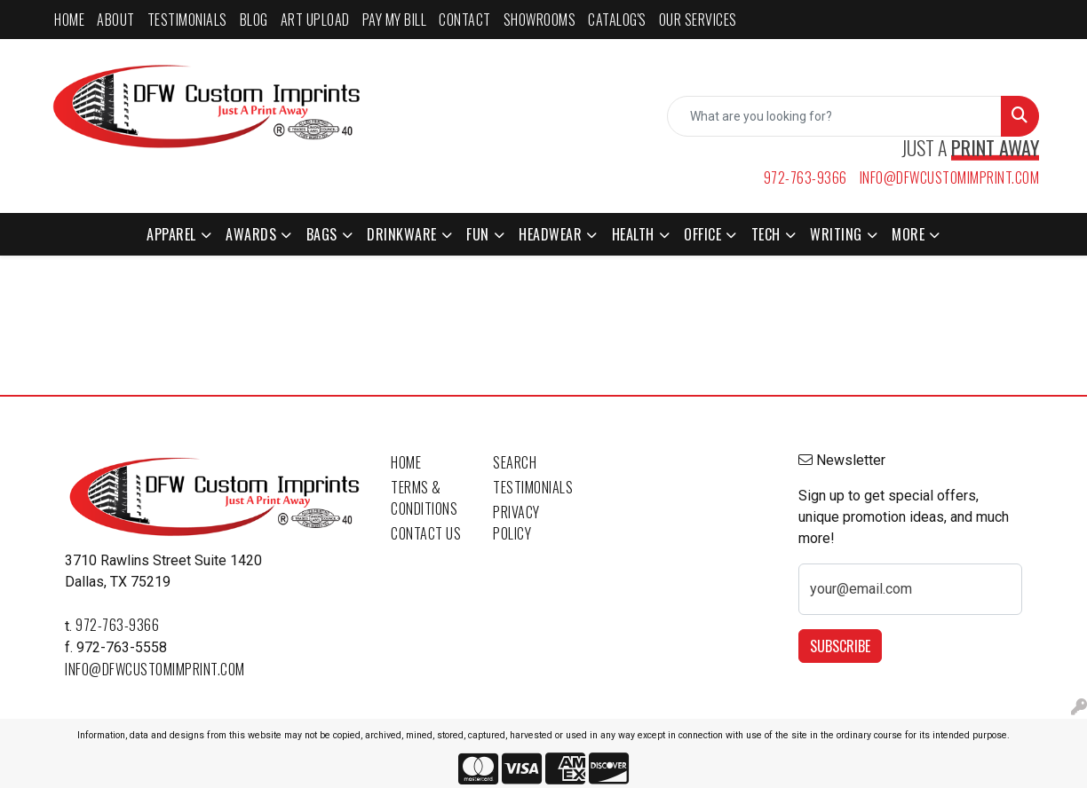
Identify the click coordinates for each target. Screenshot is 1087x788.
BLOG (254, 19)
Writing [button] (836, 234)
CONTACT (465, 19)
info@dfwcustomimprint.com (950, 177)
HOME (69, 19)
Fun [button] (477, 234)
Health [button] (633, 234)
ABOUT (116, 19)
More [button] (908, 234)
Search (514, 462)
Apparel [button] (171, 234)
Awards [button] (251, 234)
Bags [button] (321, 234)
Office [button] (702, 234)
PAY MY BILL (394, 19)
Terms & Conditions (424, 498)
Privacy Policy (516, 522)
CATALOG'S (617, 19)
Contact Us (426, 533)
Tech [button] (766, 234)
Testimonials (533, 487)
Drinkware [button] (402, 234)
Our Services (698, 19)
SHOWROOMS (540, 19)
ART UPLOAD (315, 19)
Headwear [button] (550, 234)
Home (406, 462)
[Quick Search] (834, 116)
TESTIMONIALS (187, 19)
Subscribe (840, 646)
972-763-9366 (805, 177)
